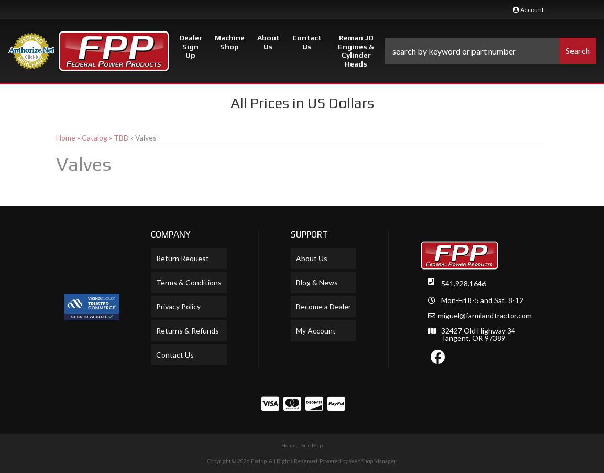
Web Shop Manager (372, 461)
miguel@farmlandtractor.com (485, 315)
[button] (490, 51)
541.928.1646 (463, 283)
